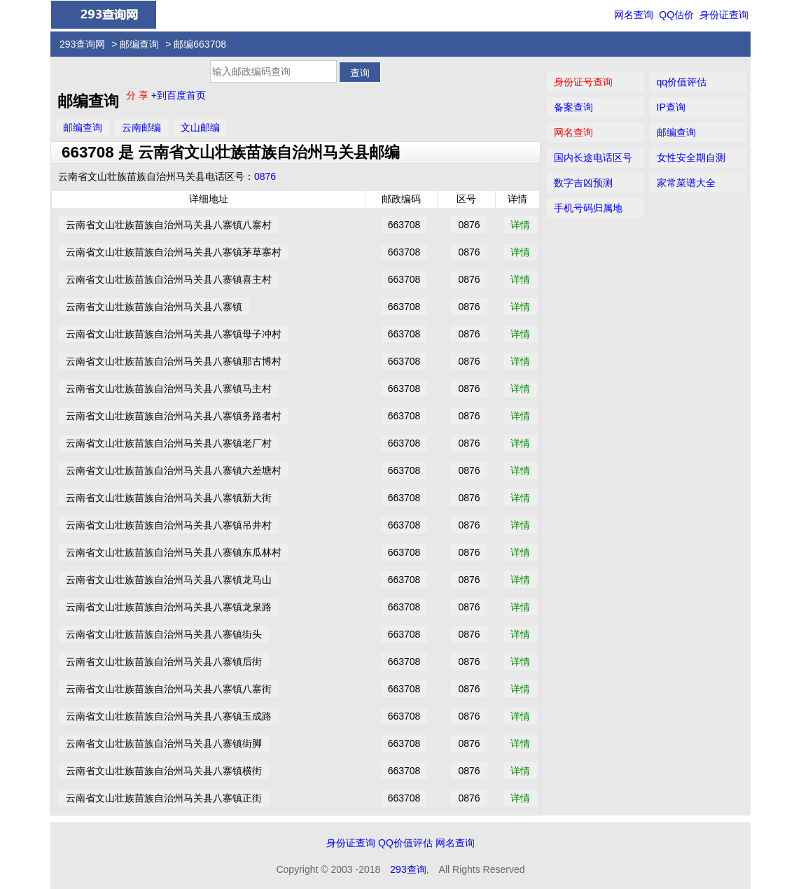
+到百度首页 (178, 95)
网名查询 (633, 14)
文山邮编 (200, 127)
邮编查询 (139, 44)
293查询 (408, 869)
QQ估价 (676, 14)
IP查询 (671, 107)
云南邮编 (141, 127)
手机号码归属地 (588, 208)
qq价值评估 (682, 82)
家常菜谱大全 (686, 182)
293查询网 (82, 44)
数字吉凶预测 (583, 182)
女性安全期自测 (691, 157)
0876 (265, 176)
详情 (520, 224)
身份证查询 (723, 14)
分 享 (138, 95)
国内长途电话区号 (593, 157)
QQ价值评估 (405, 842)
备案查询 (573, 107)
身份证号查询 (583, 82)
